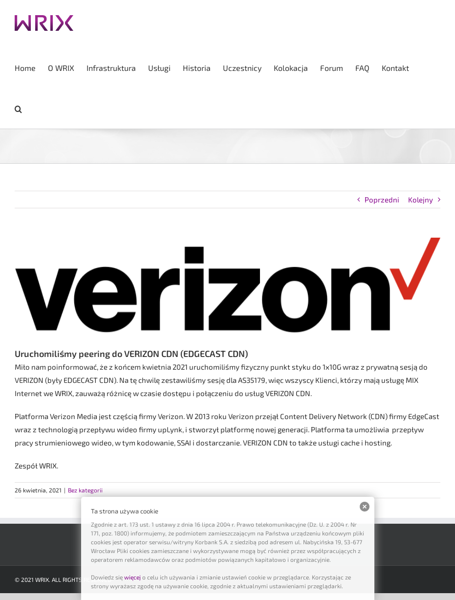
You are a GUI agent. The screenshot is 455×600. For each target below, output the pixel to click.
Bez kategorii (85, 490)
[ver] (227, 285)
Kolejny (420, 199)
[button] (18, 108)
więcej (132, 577)
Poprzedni (382, 199)
